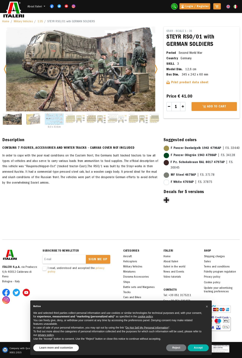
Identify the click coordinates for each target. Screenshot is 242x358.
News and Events (174, 271)
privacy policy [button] (46, 334)
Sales (207, 261)
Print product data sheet (187, 82)
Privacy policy (212, 277)
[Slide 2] (33, 119)
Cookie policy (212, 282)
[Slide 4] (75, 119)
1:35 (40, 21)
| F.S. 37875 (191, 182)
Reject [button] (176, 347)
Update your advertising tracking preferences (218, 290)
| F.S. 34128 (203, 155)
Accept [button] (198, 347)
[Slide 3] (54, 119)
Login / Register (195, 6)
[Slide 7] (138, 119)
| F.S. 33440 (205, 148)
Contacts (170, 290)
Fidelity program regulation (220, 271)
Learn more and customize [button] (56, 347)
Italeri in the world (174, 266)
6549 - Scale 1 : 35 (179, 31)
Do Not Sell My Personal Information (147, 327)
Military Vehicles (23, 21)
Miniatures (129, 271)
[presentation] (71, 286)
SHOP (207, 251)
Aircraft (127, 256)
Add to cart (214, 107)
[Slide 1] (12, 119)
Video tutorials (172, 277)
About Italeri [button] (35, 6)
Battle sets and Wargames (139, 287)
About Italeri (171, 261)
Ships (126, 282)
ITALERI (168, 251)
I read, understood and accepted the (77, 270)
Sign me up (97, 259)
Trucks (127, 292)
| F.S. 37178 (192, 175)
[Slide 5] (96, 119)
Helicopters (130, 261)
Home (5, 21)
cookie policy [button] (145, 316)
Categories (131, 251)
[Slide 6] (117, 119)
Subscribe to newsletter (61, 251)
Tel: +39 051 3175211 (177, 295)
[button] (207, 306)
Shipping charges (214, 256)
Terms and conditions (217, 266)
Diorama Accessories (136, 277)
